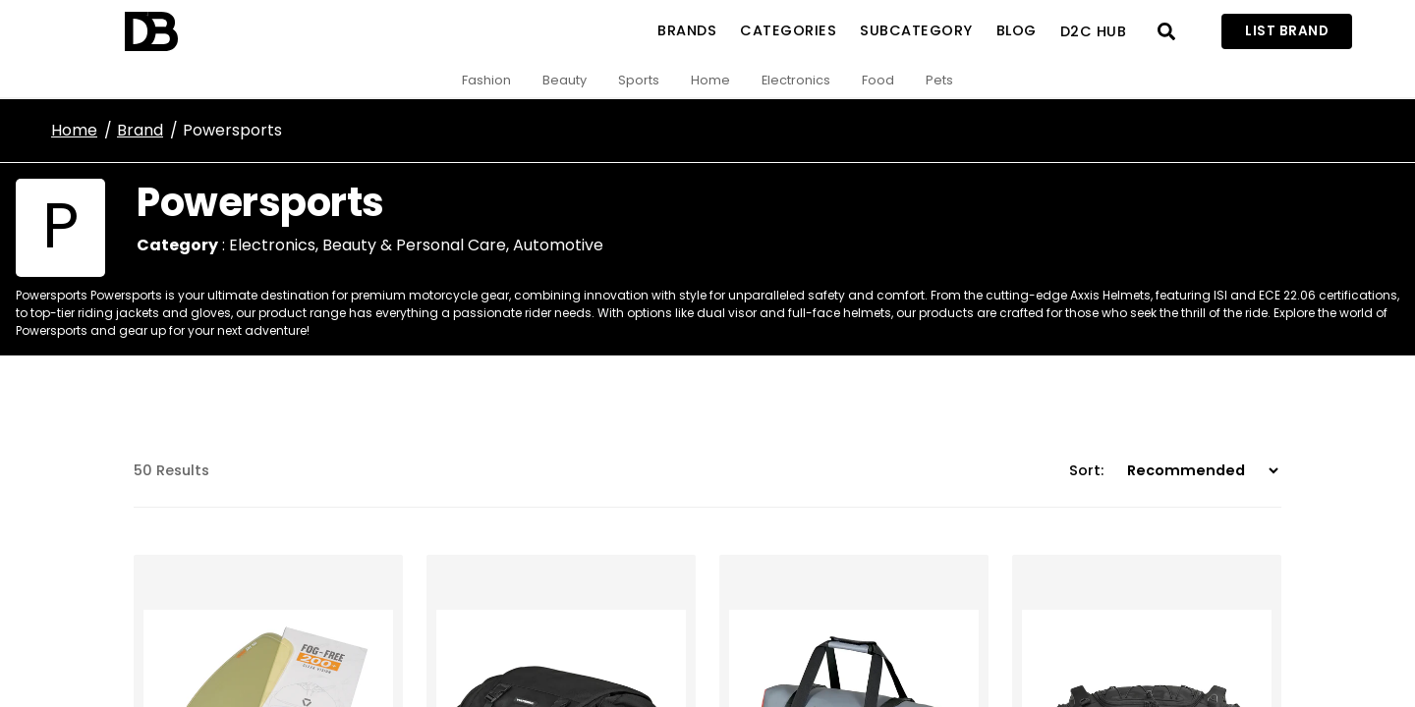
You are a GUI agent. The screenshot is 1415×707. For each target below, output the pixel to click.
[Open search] (1166, 31)
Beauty (564, 80)
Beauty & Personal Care (414, 245)
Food (878, 80)
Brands (686, 30)
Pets (939, 80)
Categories (788, 30)
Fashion (486, 80)
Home (710, 80)
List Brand (1287, 31)
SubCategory (916, 30)
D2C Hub (1093, 31)
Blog (1016, 30)
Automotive (558, 245)
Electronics (796, 80)
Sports (638, 80)
